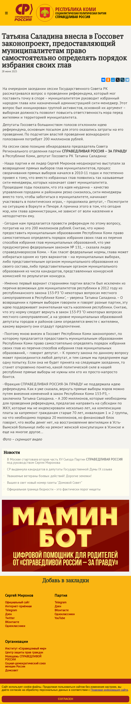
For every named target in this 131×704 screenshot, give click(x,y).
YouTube (60, 618)
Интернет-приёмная (18, 606)
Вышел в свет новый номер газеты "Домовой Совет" (43, 483)
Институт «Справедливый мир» (25, 648)
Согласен (65, 699)
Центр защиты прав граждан (24, 652)
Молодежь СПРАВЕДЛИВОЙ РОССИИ (23, 658)
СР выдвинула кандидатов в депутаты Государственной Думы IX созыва (58, 470)
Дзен (8, 614)
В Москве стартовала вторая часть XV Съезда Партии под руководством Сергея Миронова (63, 461)
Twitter (9, 618)
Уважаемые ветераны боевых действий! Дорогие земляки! (48, 476)
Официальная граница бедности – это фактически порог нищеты (52, 490)
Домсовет (11, 670)
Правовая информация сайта (109, 689)
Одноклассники (15, 625)
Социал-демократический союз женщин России (25, 665)
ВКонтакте (12, 622)
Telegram (11, 610)
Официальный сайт (17, 602)
